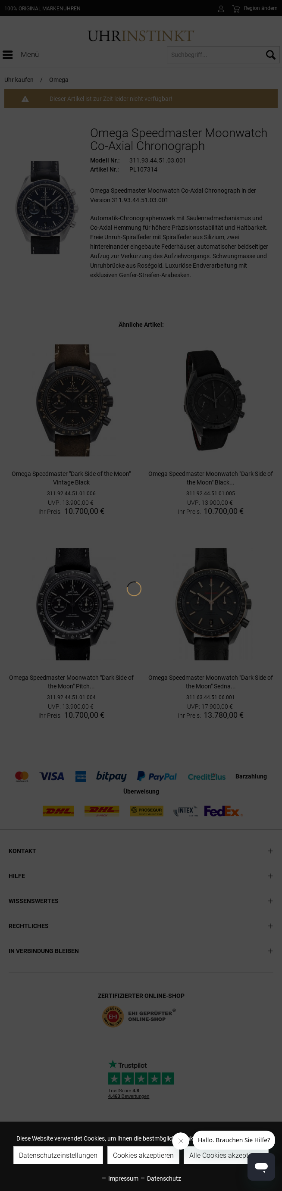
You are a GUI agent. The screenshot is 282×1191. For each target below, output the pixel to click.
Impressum (119, 1178)
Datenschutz (160, 1178)
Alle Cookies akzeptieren (226, 1155)
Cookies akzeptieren (143, 1155)
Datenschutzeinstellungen (58, 1155)
